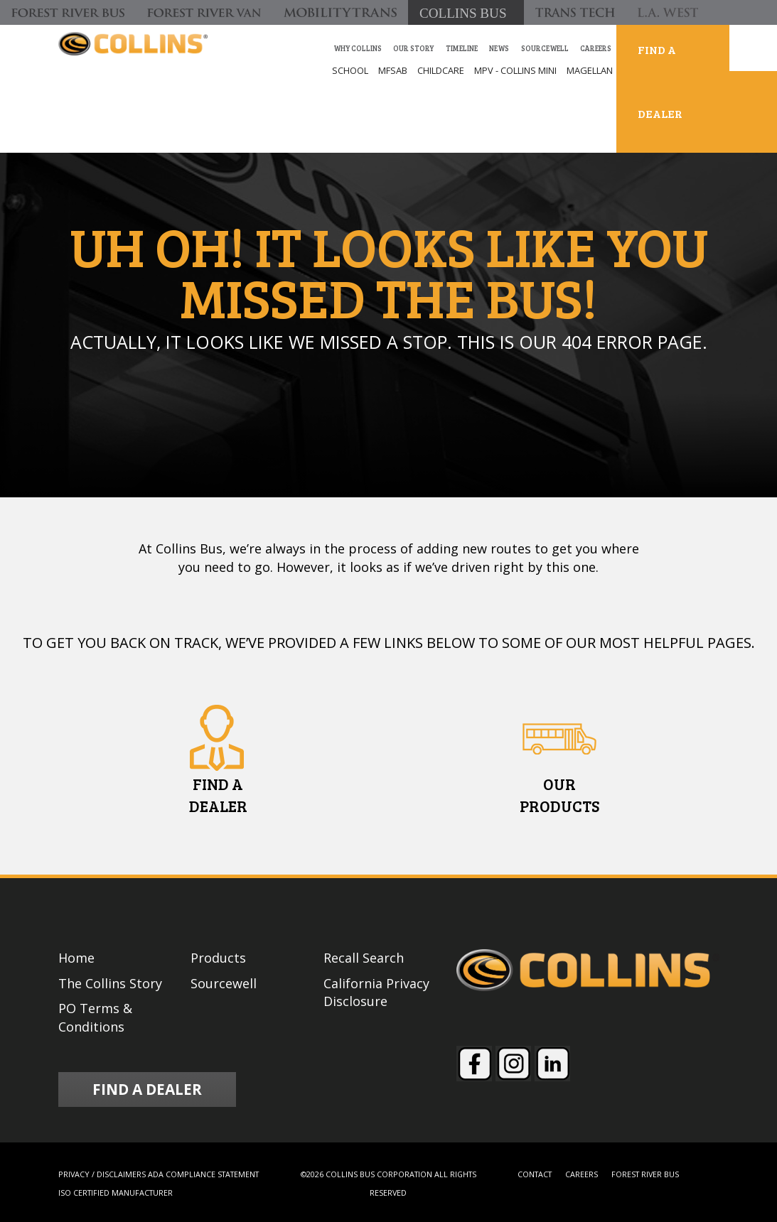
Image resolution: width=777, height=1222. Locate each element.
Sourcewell (545, 48)
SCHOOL (350, 70)
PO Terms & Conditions (95, 1017)
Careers (595, 48)
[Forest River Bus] (68, 12)
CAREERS (581, 1174)
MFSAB (392, 70)
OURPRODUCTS (559, 794)
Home (76, 957)
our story (413, 48)
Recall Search (363, 957)
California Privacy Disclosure (376, 992)
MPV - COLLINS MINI (515, 70)
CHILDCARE (440, 70)
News (499, 48)
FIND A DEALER (660, 81)
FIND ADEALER (218, 794)
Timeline (462, 48)
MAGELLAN (590, 70)
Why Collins (357, 48)
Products (218, 957)
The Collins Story (110, 983)
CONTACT (535, 1174)
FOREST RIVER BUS (645, 1174)
